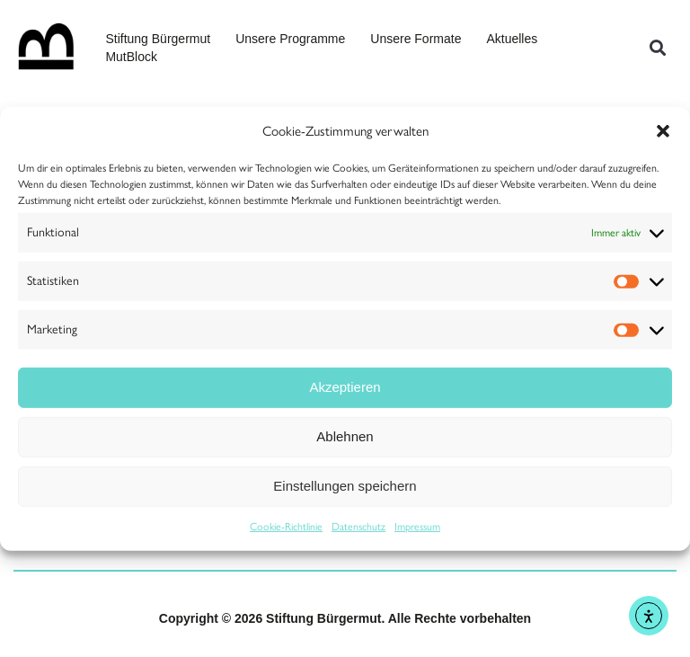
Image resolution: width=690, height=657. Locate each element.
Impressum (417, 526)
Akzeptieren (344, 387)
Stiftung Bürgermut (157, 38)
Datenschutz (358, 526)
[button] (663, 130)
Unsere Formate (415, 38)
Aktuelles (511, 38)
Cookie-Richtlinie (286, 526)
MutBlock (131, 56)
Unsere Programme (290, 38)
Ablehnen (344, 436)
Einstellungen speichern (344, 485)
